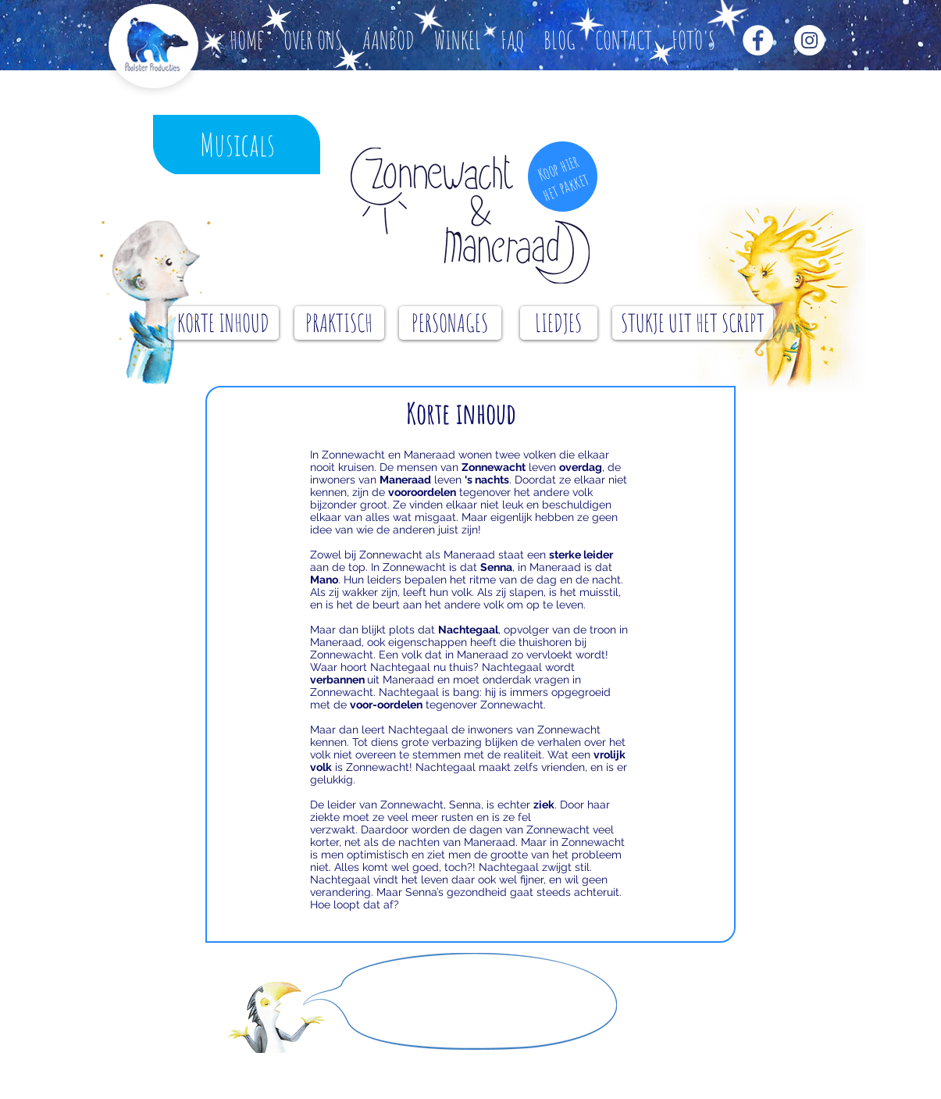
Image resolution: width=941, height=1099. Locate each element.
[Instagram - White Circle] (809, 40)
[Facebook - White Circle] (758, 40)
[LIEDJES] (558, 323)
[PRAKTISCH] (339, 323)
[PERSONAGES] (450, 323)
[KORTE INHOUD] (223, 323)
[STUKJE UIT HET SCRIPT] (692, 323)
